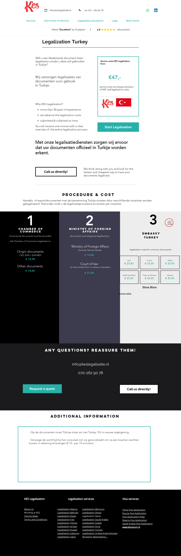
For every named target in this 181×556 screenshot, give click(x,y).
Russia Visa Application (134, 513)
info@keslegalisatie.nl (90, 364)
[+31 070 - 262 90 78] (93, 10)
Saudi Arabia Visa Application (137, 523)
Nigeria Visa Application (134, 520)
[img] (129, 262)
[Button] (90, 30)
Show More (149, 287)
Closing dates (31, 516)
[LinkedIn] (155, 10)
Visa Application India (133, 516)
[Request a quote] (42, 388)
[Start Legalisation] (118, 127)
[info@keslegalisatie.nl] (60, 10)
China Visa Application (133, 509)
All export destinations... (94, 536)
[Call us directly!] (56, 171)
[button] (92, 20)
